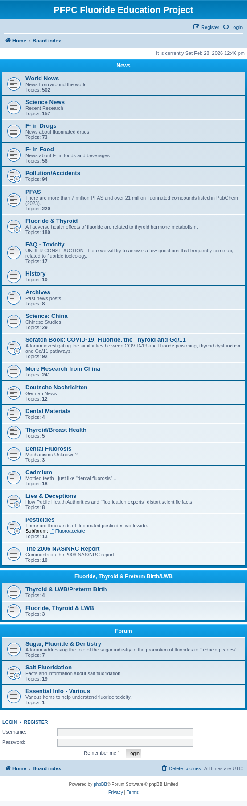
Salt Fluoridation (48, 667)
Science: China (46, 316)
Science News (45, 102)
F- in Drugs (41, 125)
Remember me (104, 753)
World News (42, 78)
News (123, 66)
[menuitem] (232, 27)
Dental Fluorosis (48, 448)
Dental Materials (47, 411)
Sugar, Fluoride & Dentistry (63, 643)
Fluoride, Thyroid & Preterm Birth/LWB (123, 576)
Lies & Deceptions (50, 496)
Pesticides (39, 519)
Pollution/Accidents (52, 173)
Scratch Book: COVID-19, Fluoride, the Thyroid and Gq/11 (105, 339)
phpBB (100, 784)
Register (36, 722)
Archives (37, 292)
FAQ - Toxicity (45, 244)
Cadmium (38, 472)
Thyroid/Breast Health (55, 429)
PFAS (33, 191)
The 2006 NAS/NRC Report (62, 548)
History (35, 273)
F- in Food (39, 149)
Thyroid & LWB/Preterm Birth (66, 589)
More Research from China (62, 368)
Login (9, 722)
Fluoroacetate (67, 531)
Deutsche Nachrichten (56, 387)
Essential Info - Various (57, 691)
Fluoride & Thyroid (51, 220)
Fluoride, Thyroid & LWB (59, 608)
